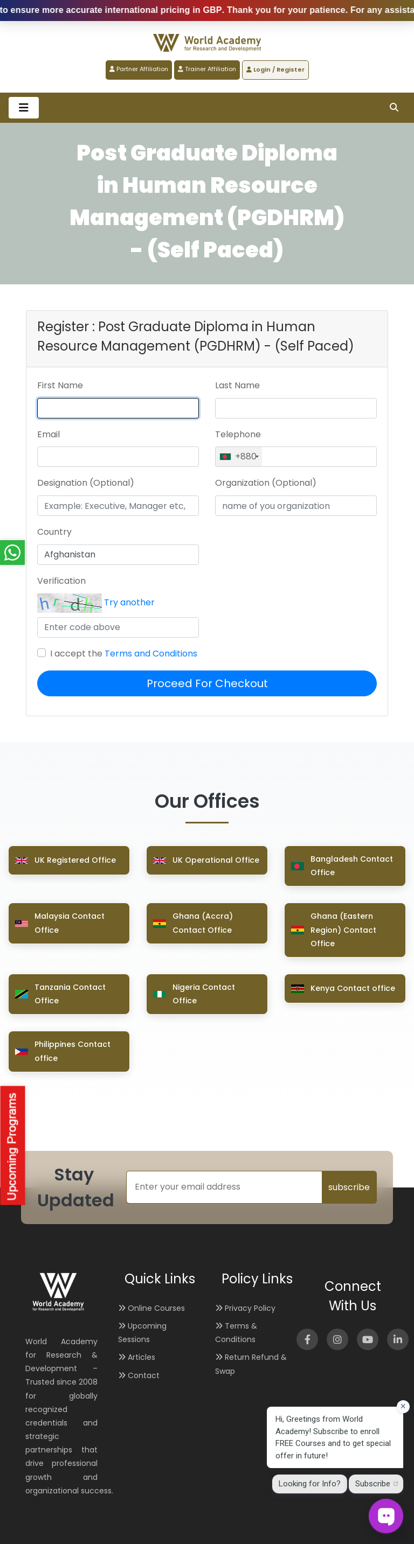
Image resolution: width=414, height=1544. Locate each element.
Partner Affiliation (138, 69)
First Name (60, 385)
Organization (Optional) (265, 483)
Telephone (238, 434)
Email (48, 434)
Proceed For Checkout (207, 683)
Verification (61, 581)
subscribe (349, 1187)
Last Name (237, 385)
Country (54, 532)
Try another (129, 602)
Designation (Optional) (85, 483)
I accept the (123, 653)
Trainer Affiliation (207, 69)
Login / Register (275, 69)
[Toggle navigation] (24, 107)
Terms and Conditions (151, 653)
